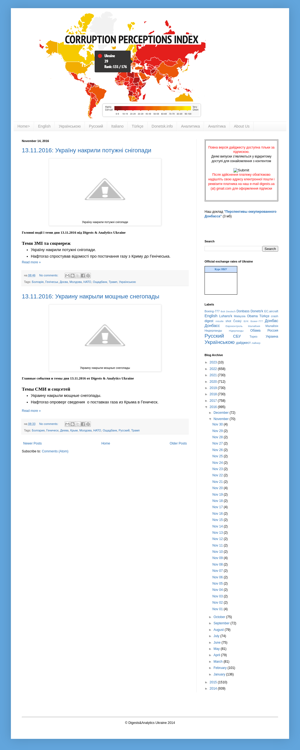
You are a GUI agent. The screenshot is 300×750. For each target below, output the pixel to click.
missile (219, 321)
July (217, 636)
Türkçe (137, 126)
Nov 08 (218, 564)
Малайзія (271, 326)
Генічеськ (51, 281)
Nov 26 (218, 450)
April (217, 655)
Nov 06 (218, 577)
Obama (252, 316)
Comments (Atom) (55, 451)
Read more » (31, 262)
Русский (96, 126)
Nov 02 (218, 602)
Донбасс (212, 325)
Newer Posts (32, 443)
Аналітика (217, 126)
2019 (214, 388)
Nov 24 (218, 463)
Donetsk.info (162, 126)
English (44, 126)
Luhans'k (225, 316)
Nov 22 (218, 475)
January (220, 674)
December (222, 413)
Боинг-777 (257, 321)
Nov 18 (218, 501)
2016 (214, 407)
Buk (223, 311)
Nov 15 (218, 520)
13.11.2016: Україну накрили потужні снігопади (86, 150)
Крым (73, 430)
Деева (64, 430)
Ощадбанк (100, 281)
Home (105, 443)
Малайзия (254, 326)
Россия (273, 330)
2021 (214, 375)
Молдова (76, 281)
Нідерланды (236, 330)
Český (237, 321)
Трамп (113, 281)
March (219, 661)
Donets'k (257, 311)
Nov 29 (218, 431)
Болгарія (38, 281)
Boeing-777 (212, 311)
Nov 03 (218, 596)
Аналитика (190, 126)
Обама (255, 330)
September (222, 623)
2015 (214, 682)
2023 (214, 362)
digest (209, 321)
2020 (214, 382)
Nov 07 (218, 571)
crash (274, 316)
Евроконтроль (234, 326)
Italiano (117, 126)
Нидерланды (213, 330)
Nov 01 (218, 609)
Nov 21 (218, 482)
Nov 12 (218, 539)
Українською (69, 126)
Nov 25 (218, 456)
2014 (214, 688)
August (219, 630)
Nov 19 (218, 494)
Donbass (242, 311)
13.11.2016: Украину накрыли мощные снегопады (90, 296)
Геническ (52, 430)
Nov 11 (218, 545)
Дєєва (64, 281)
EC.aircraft (271, 311)
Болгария (38, 430)
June (217, 642)
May (217, 649)
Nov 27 (218, 443)
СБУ (237, 336)
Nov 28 (218, 437)
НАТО (87, 281)
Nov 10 (218, 552)
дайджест (243, 343)
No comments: (49, 275)
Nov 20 (218, 488)
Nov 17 (218, 507)
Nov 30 (218, 424)
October (220, 617)
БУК (246, 321)
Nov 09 (218, 558)
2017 (214, 401)
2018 (214, 394)
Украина (272, 336)
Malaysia (239, 316)
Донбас (271, 321)
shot (228, 321)
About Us (242, 126)
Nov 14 (218, 526)
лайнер (256, 342)
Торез (253, 336)
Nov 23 (218, 469)
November (222, 419)
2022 (214, 369)
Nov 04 (218, 590)
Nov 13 (218, 533)
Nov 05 (218, 583)
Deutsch (231, 311)
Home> (23, 126)
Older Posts (178, 443)
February (220, 668)
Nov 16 (218, 514)
